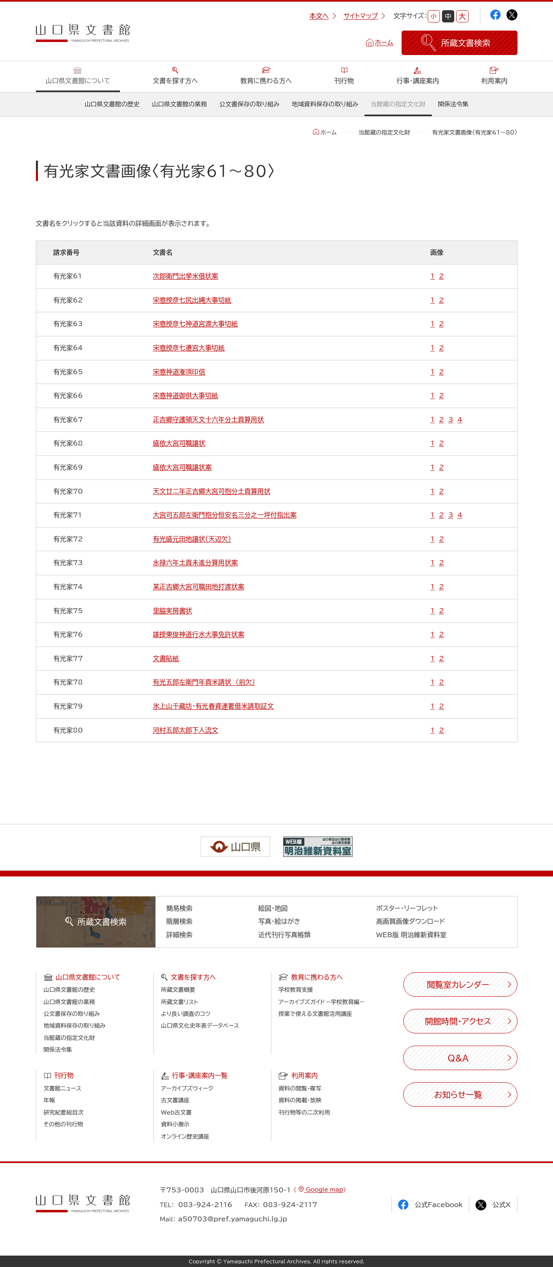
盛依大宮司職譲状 (179, 443)
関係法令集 (453, 104)
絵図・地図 (273, 908)
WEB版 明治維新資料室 (411, 934)
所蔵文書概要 (178, 990)
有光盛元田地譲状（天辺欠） (192, 539)
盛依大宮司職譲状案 (182, 467)
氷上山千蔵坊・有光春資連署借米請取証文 (213, 706)
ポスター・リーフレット (407, 908)
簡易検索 (180, 908)
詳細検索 (180, 934)
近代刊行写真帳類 (284, 934)
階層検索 (180, 921)
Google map (323, 1189)
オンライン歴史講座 (185, 1136)
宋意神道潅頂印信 (179, 372)
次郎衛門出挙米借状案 (185, 276)
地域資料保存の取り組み (325, 104)
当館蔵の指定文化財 (398, 104)
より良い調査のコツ (186, 1014)
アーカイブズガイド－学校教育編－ (322, 1002)
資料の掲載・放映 (300, 1100)
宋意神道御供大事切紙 (185, 395)
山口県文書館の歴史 (112, 104)
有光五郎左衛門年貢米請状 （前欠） (204, 682)
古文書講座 (175, 1100)
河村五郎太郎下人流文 (185, 730)
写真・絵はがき (279, 921)
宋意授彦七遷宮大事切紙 (189, 347)
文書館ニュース (63, 1088)
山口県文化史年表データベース (200, 1026)
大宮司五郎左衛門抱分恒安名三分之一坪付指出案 (225, 515)
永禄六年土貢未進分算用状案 (195, 562)
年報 (49, 1100)
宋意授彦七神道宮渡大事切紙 (195, 323)
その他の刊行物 (63, 1124)
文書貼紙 (166, 658)
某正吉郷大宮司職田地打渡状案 (198, 586)
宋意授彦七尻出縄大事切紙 (192, 300)
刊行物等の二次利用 (304, 1112)
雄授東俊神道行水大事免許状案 (198, 634)
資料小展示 (175, 1124)
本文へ (322, 16)
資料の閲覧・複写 (300, 1088)
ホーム (384, 42)
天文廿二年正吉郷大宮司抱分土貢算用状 (212, 491)
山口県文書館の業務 (179, 104)
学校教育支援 (296, 990)
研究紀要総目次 (64, 1112)
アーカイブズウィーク (187, 1088)
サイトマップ (364, 16)
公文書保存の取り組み (249, 104)
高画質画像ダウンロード (410, 921)
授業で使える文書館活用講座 (315, 1014)
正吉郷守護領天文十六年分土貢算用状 (208, 419)
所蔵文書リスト (179, 1002)
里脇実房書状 (172, 610)
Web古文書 (176, 1112)
